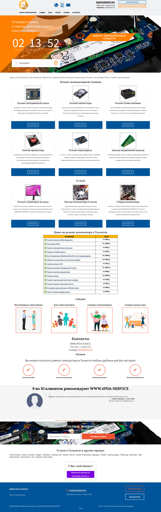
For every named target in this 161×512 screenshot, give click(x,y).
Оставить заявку (135, 489)
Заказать (33, 125)
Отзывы (66, 12)
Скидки (42, 12)
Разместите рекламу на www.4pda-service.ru (80, 474)
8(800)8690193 (105, 2)
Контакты (76, 12)
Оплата (58, 12)
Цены (50, 12)
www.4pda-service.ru (31, 506)
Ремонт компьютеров (27, 12)
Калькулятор (132, 2)
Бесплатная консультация (132, 6)
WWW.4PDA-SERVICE (18, 489)
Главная (58, 420)
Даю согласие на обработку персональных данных (80, 443)
